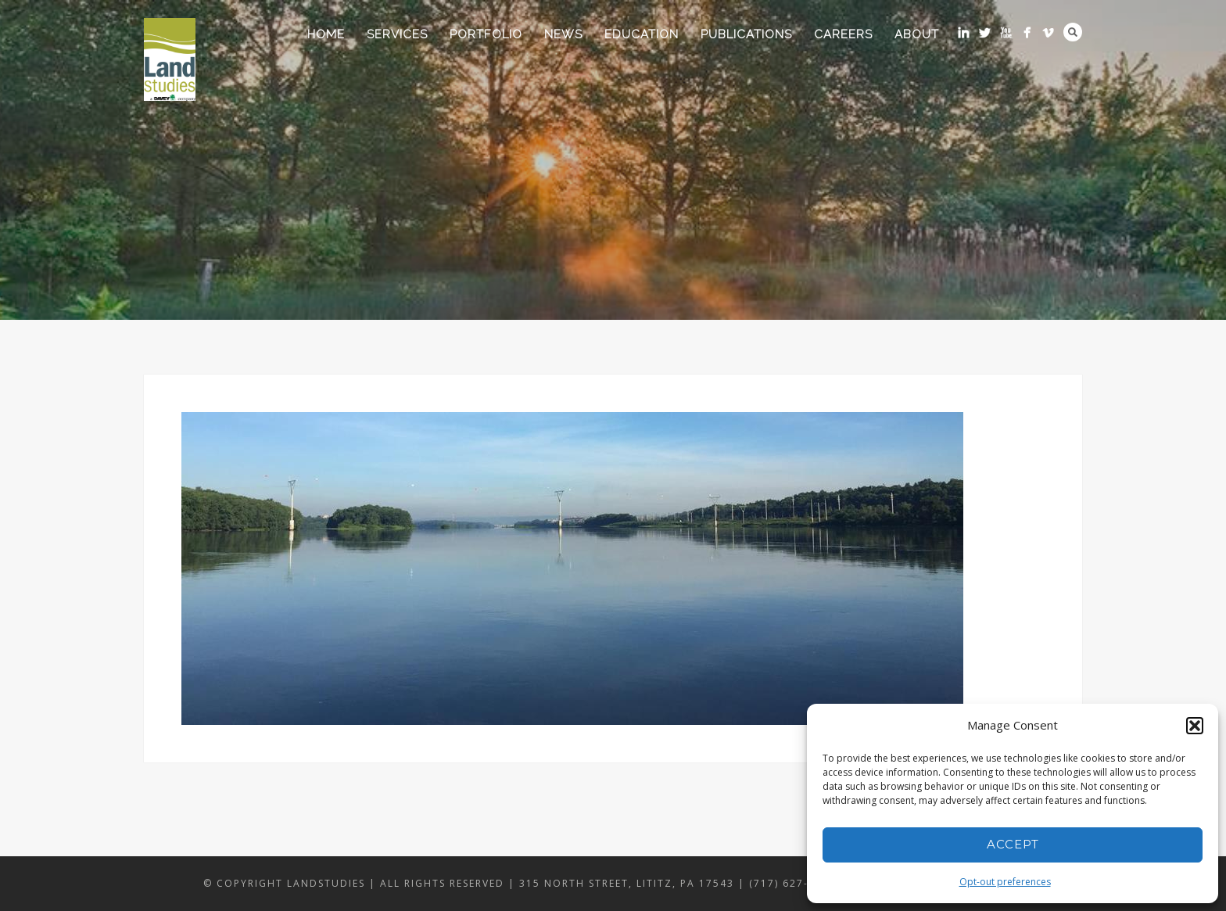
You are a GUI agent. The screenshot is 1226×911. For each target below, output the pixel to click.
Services (397, 34)
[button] (1195, 725)
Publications (746, 34)
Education (641, 34)
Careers (843, 34)
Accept (1013, 844)
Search (1072, 32)
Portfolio (486, 34)
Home (326, 34)
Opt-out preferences (1005, 881)
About (916, 34)
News (563, 34)
